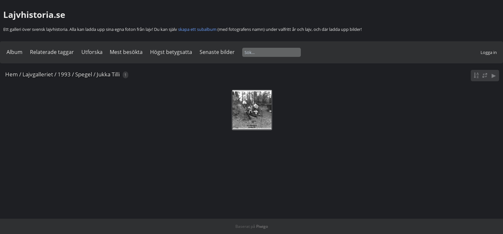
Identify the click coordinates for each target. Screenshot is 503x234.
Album (14, 52)
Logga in (489, 52)
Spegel (83, 74)
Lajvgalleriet (37, 74)
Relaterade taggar (52, 52)
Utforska (92, 52)
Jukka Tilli (108, 74)
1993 (64, 74)
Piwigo (262, 226)
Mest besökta (126, 52)
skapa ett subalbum (197, 29)
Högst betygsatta (171, 52)
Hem (11, 74)
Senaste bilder (217, 52)
